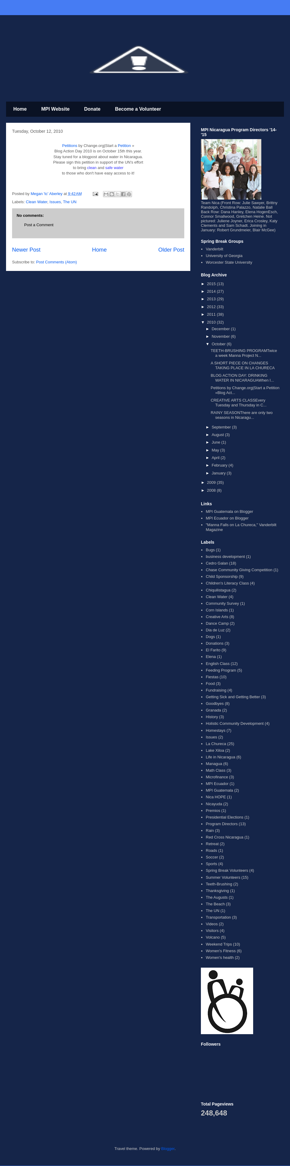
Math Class (215, 770)
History (212, 717)
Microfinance (217, 777)
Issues (55, 202)
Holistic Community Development (234, 723)
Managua (214, 763)
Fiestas (212, 677)
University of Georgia (224, 255)
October (219, 344)
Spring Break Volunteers (227, 870)
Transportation (218, 917)
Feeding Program (221, 670)
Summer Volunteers (223, 877)
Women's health (220, 957)
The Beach (215, 904)
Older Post (171, 250)
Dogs (210, 636)
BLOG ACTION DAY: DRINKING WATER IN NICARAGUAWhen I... (242, 378)
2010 (212, 322)
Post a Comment (38, 225)
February (220, 465)
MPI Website (55, 109)
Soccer (212, 857)
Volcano (213, 937)
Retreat (212, 844)
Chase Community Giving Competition (239, 570)
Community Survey (222, 603)
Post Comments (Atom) (56, 262)
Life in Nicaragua (220, 757)
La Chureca (216, 743)
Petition (124, 145)
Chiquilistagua (218, 590)
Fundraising (216, 690)
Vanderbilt (214, 249)
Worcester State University (229, 262)
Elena (211, 656)
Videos (212, 924)
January (219, 473)
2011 (212, 314)
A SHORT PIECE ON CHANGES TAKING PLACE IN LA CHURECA (243, 365)
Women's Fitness (221, 951)
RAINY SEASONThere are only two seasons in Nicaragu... (241, 415)
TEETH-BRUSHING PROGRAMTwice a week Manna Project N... (244, 353)
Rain (210, 830)
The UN (69, 202)
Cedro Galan (217, 563)
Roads (211, 850)
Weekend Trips (219, 944)
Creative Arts (217, 616)
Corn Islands (217, 610)
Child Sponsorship (222, 576)
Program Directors (221, 824)
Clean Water (36, 202)
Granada (213, 710)
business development (225, 556)
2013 (212, 299)
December (221, 329)
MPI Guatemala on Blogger (229, 511)
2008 (212, 490)
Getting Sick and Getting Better (233, 697)
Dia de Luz (215, 630)
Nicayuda (214, 804)
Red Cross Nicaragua (224, 837)
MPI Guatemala (219, 790)
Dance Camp (217, 623)
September (222, 427)
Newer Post (26, 250)
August (218, 434)
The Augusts (216, 897)
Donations (215, 643)
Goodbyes (215, 703)
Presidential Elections (224, 817)
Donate (92, 109)
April (216, 457)
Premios (213, 810)
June (216, 442)
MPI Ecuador (217, 783)
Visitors (212, 930)
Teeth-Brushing (219, 884)
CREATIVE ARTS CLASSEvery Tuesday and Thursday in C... (238, 402)
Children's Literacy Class (227, 583)
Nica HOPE (216, 797)
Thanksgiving (217, 890)
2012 (212, 307)
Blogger (168, 1148)
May (216, 450)
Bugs (210, 550)
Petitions (69, 145)
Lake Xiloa (215, 750)
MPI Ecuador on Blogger (227, 518)
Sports (211, 863)
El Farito (213, 650)
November (221, 336)
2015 (212, 284)
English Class (218, 663)
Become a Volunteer (138, 109)
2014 (212, 291)
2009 (212, 482)
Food (210, 683)
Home (20, 109)
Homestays (215, 730)
